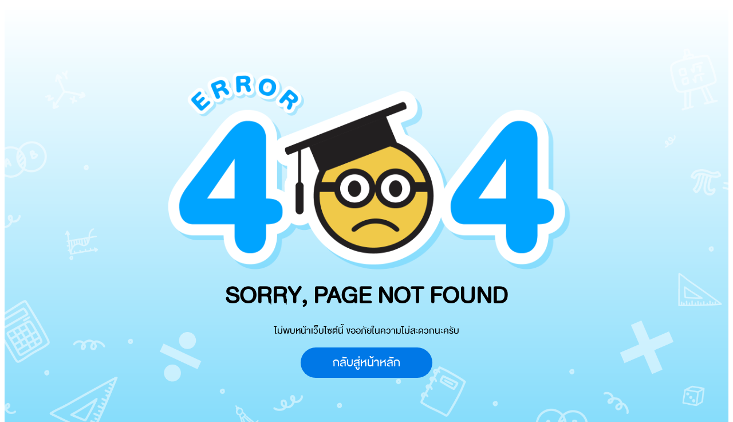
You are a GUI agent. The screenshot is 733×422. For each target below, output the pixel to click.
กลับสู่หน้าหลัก (366, 362)
